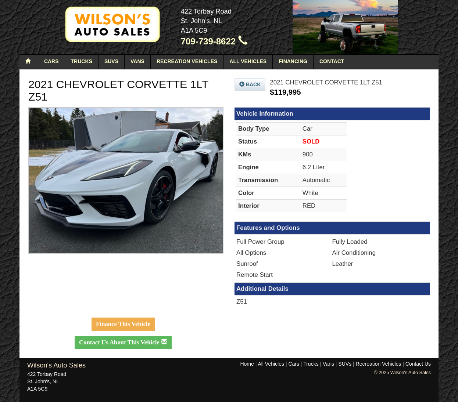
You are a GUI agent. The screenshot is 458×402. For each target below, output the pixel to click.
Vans (137, 61)
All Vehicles (247, 61)
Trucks (81, 61)
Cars (51, 61)
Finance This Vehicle (123, 323)
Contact (331, 61)
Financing (293, 61)
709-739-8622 (214, 41)
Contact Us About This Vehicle (123, 342)
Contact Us (418, 364)
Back (250, 84)
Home (247, 364)
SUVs (111, 61)
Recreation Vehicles (187, 61)
